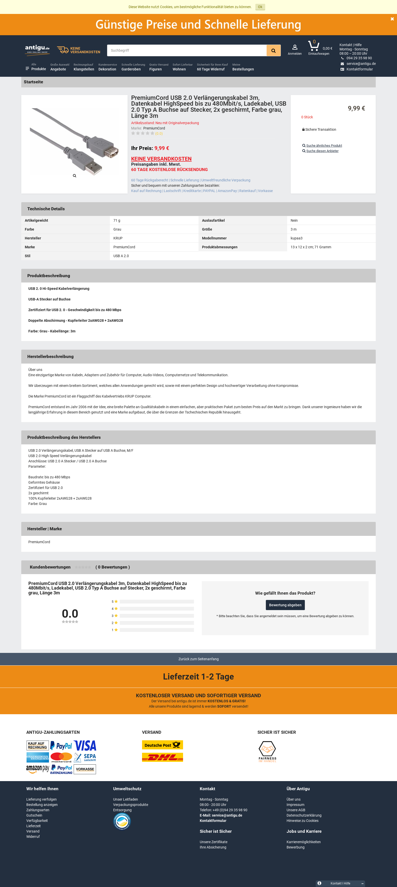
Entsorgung (122, 810)
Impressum (295, 805)
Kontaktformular (356, 69)
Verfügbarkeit (37, 821)
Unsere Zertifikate (213, 842)
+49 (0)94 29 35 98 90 (230, 810)
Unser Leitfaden (125, 799)
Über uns (294, 799)
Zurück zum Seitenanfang (198, 659)
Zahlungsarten (37, 810)
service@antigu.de (358, 64)
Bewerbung (296, 847)
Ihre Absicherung (213, 847)
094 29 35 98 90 (356, 58)
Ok (260, 7)
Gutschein (34, 815)
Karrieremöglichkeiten (304, 842)
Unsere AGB (296, 810)
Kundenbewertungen (50, 567)
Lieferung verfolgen (41, 799)
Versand (32, 831)
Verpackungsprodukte (130, 805)
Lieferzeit (33, 826)
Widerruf (33, 837)
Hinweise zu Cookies (303, 821)
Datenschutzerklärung (304, 815)
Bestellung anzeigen (42, 805)
